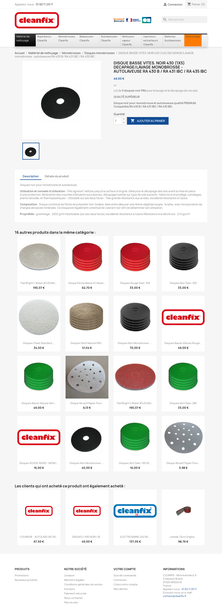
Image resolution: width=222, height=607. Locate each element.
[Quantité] (118, 121)
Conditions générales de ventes (83, 584)
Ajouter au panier (148, 121)
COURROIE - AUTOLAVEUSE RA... (39, 536)
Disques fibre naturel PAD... (87, 343)
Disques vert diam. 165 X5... (135, 463)
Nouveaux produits (26, 580)
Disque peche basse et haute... (87, 283)
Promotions (22, 575)
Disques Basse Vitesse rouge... (183, 343)
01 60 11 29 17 (44, 4)
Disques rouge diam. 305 (135, 283)
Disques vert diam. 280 (183, 403)
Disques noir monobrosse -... (135, 343)
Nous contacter (73, 598)
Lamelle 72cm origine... (183, 536)
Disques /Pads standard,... (39, 343)
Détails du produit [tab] (57, 176)
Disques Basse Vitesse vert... (39, 403)
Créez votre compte (126, 584)
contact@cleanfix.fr (174, 596)
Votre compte (125, 569)
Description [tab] (31, 176)
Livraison (69, 575)
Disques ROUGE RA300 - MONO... (38, 463)
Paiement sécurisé (75, 593)
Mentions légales (74, 580)
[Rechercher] (184, 19)
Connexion (120, 580)
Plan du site (71, 602)
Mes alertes (121, 589)
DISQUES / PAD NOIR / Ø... (87, 536)
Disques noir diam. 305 (183, 283)
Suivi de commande (125, 575)
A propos (69, 589)
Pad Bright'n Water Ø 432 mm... (39, 283)
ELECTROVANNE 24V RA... (135, 536)
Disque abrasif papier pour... (87, 403)
